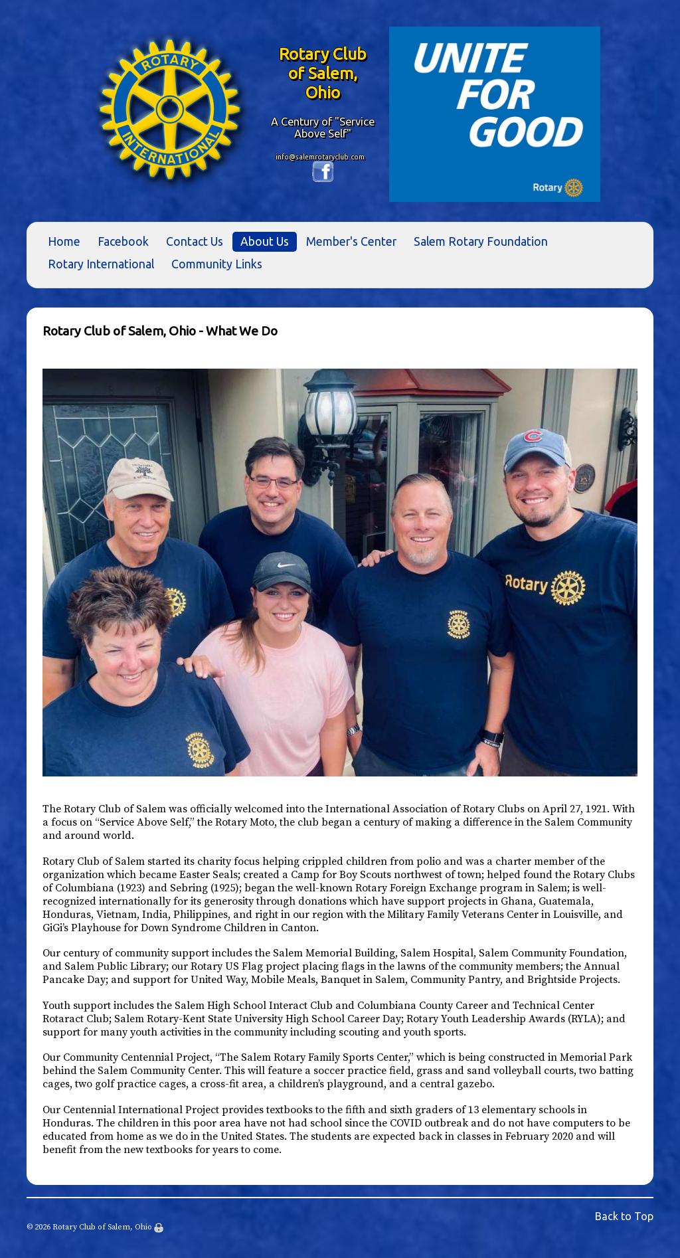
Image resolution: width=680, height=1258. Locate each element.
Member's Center (351, 241)
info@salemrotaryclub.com (320, 157)
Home (64, 241)
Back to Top (624, 1216)
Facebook (123, 241)
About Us (264, 241)
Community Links (216, 264)
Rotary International (101, 264)
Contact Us (194, 241)
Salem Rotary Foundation (481, 241)
